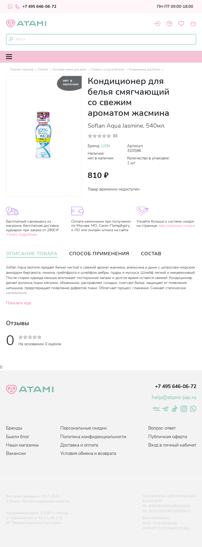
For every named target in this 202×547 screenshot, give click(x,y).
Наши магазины (22, 445)
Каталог (43, 70)
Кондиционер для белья (144, 70)
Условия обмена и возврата (88, 453)
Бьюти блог (17, 437)
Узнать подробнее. (22, 234)
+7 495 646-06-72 (35, 6)
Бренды (14, 428)
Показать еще (18, 303)
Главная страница (21, 70)
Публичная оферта (167, 437)
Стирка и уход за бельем (107, 70)
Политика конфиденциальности (93, 437)
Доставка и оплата (79, 445)
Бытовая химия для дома (70, 70)
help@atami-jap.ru (174, 397)
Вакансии (16, 453)
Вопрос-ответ (162, 428)
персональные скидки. (177, 225)
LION (105, 145)
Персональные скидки (83, 428)
